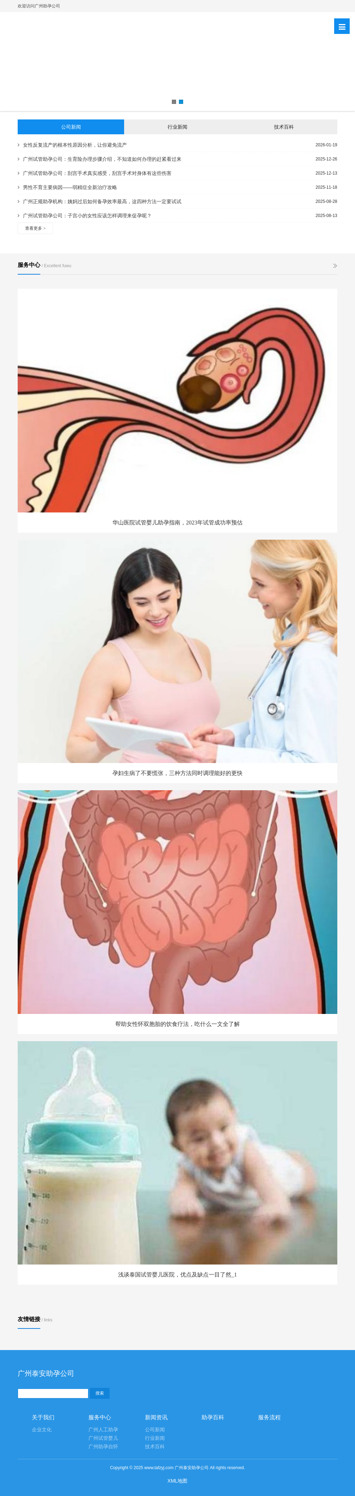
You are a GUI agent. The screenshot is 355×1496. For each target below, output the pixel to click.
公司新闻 (71, 127)
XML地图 (178, 1481)
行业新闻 (177, 127)
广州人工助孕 (103, 1429)
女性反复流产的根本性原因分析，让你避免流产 (72, 145)
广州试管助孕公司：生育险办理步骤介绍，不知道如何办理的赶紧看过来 (99, 159)
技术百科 (284, 127)
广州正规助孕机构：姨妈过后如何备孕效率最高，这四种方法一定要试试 (99, 201)
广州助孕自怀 (103, 1446)
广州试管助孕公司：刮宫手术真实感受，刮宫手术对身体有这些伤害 (94, 173)
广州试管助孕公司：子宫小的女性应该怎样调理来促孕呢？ (85, 216)
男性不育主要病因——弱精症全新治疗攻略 (67, 187)
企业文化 (42, 1429)
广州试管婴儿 (103, 1438)
